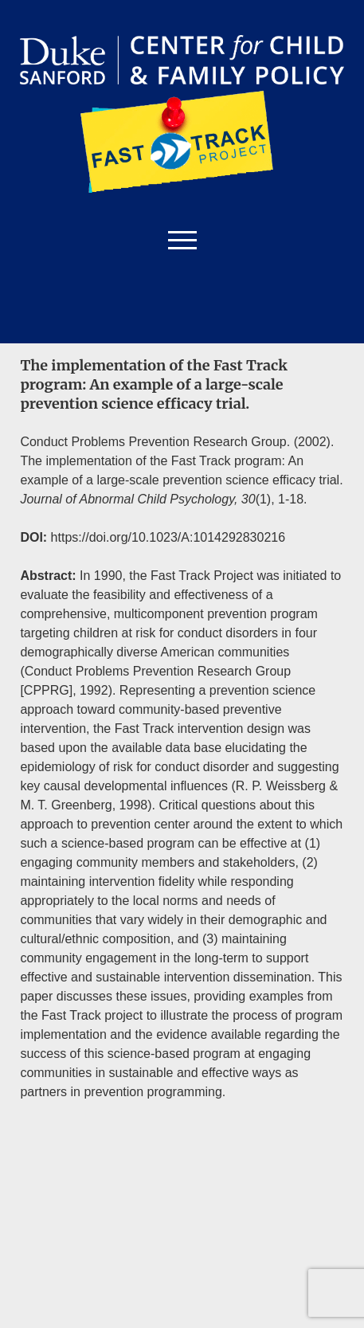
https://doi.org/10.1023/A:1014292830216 (170, 537)
